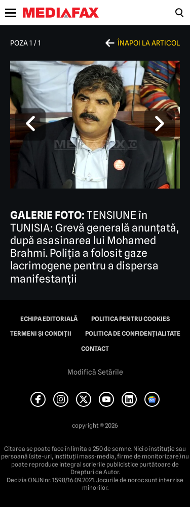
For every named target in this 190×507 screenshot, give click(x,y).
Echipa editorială (49, 318)
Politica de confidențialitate (132, 333)
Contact (95, 348)
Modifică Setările (95, 372)
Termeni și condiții (40, 333)
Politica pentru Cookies (130, 318)
